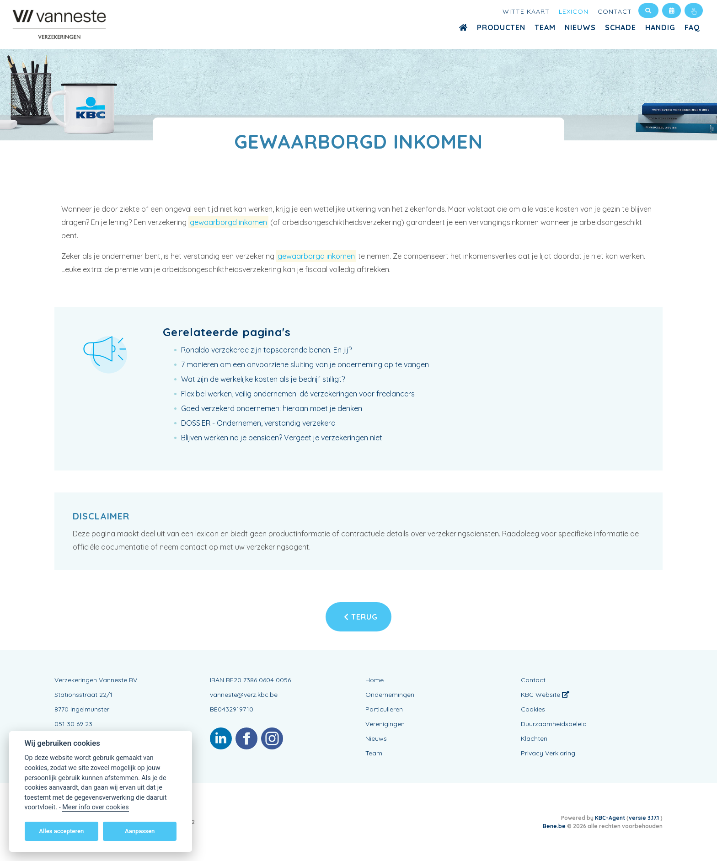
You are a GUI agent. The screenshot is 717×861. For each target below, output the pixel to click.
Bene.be (554, 826)
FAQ (692, 27)
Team (545, 27)
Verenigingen (385, 724)
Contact (615, 11)
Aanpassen (140, 831)
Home (374, 680)
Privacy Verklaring (548, 753)
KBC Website (545, 694)
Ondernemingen (389, 694)
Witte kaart (526, 11)
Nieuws (580, 27)
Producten (501, 27)
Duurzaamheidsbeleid (554, 724)
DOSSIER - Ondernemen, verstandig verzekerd (258, 423)
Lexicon (574, 11)
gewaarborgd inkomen (228, 222)
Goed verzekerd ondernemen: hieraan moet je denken (271, 408)
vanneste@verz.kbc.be (244, 694)
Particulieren (384, 709)
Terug (361, 616)
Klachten (534, 738)
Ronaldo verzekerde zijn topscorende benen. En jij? (266, 349)
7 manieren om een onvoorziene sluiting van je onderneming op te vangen (305, 364)
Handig (660, 27)
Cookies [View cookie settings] (533, 709)
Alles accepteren (61, 831)
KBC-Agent (610, 817)
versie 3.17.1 (644, 817)
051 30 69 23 (73, 724)
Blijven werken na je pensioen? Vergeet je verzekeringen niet (281, 437)
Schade (620, 27)
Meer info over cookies (95, 807)
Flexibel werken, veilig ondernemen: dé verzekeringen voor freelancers (298, 393)
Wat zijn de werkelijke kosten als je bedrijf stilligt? (263, 379)
